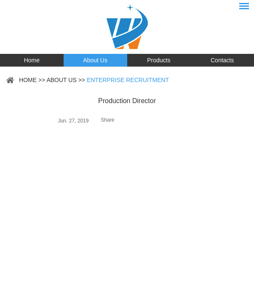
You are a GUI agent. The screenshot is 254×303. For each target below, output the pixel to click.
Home (32, 60)
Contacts (222, 60)
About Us (95, 60)
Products (158, 60)
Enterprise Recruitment (128, 80)
